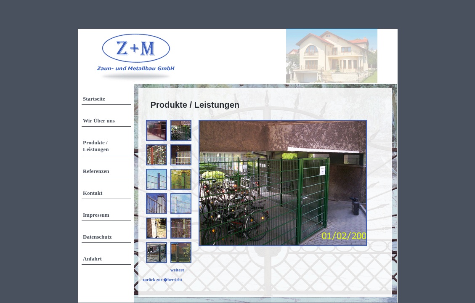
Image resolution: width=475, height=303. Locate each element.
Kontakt (92, 193)
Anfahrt (92, 258)
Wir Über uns (99, 120)
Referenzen (96, 171)
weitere (177, 269)
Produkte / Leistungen (96, 145)
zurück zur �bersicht (162, 279)
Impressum (96, 215)
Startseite (94, 99)
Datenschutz (97, 237)
